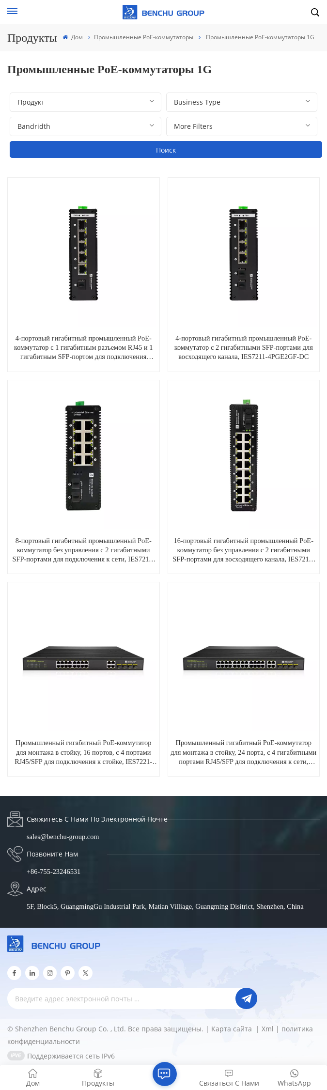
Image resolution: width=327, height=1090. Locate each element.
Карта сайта (232, 1028)
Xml (268, 1028)
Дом (72, 37)
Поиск (166, 150)
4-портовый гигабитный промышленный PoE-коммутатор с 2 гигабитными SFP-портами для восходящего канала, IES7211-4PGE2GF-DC (243, 347)
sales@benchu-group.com (63, 837)
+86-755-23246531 (53, 871)
